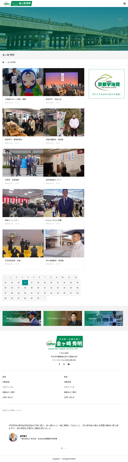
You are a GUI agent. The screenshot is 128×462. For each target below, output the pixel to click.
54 (38, 298)
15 (18, 282)
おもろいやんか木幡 (54, 220)
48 (77, 293)
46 (64, 293)
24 (77, 282)
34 (64, 288)
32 (51, 288)
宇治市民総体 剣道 (13, 261)
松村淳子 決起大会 (54, 99)
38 (12, 293)
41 (31, 293)
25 (5, 288)
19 (45, 282)
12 (75, 277)
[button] (61, 448)
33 (58, 288)
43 (45, 293)
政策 (4, 377)
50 (12, 298)
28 (25, 288)
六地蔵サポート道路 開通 (15, 99)
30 (38, 288)
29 (31, 288)
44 (51, 293)
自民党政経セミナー (54, 180)
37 (5, 293)
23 (71, 282)
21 (58, 282)
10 (62, 277)
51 (18, 298)
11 (69, 277)
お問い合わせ (7, 397)
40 (25, 293)
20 (51, 282)
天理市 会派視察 (12, 180)
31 (45, 288)
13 (5, 282)
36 (77, 288)
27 (18, 288)
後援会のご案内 (8, 392)
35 (71, 288)
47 (71, 293)
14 (12, 282)
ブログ (17, 103)
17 (31, 282)
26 (12, 288)
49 (5, 298)
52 (25, 298)
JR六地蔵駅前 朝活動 (55, 261)
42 (38, 293)
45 (58, 293)
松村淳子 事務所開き (13, 139)
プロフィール (7, 387)
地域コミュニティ (12, 220)
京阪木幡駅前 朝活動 (54, 139)
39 (18, 293)
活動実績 (6, 382)
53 (31, 298)
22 (64, 282)
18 (38, 282)
